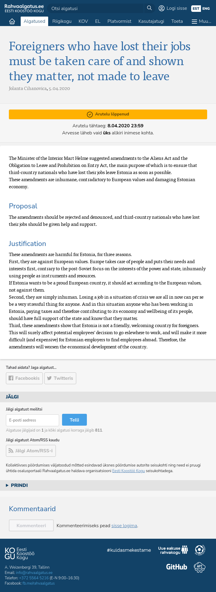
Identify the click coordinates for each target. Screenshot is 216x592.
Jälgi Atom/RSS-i (34, 451)
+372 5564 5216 (34, 578)
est (196, 8)
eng (206, 8)
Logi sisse (177, 8)
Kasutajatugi (151, 21)
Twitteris (63, 378)
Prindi (19, 485)
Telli (74, 420)
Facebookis (27, 378)
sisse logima (124, 525)
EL (97, 21)
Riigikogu (62, 21)
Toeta (177, 21)
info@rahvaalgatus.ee (34, 572)
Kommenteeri (31, 525)
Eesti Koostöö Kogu (128, 471)
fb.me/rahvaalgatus (38, 583)
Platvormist (119, 21)
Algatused (34, 21)
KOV (83, 21)
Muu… (205, 21)
